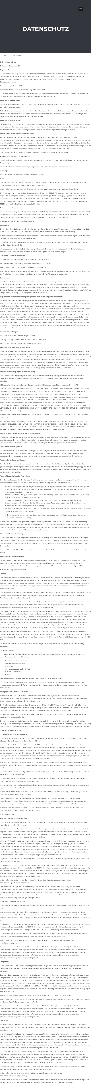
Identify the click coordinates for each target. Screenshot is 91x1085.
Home (5, 56)
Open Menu (81, 9)
